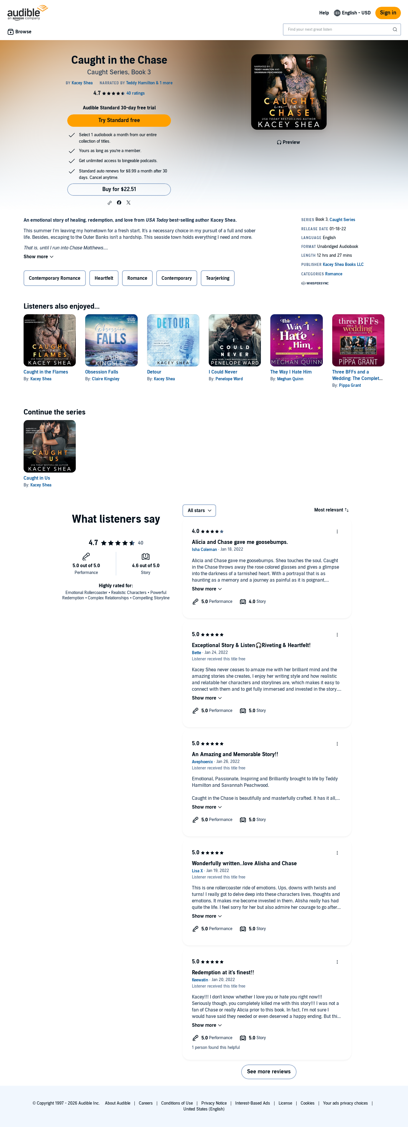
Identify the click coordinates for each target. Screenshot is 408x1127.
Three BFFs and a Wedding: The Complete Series (357, 378)
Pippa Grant (350, 385)
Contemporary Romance (54, 278)
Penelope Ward (229, 378)
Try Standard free (119, 120)
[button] (109, 202)
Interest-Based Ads (252, 1103)
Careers (146, 1103)
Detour (154, 372)
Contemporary (177, 278)
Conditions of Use (177, 1103)
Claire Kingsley (105, 378)
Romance (137, 278)
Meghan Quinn (290, 378)
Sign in (388, 13)
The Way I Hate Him (291, 372)
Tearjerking (217, 278)
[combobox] (342, 29)
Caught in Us (37, 478)
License (285, 1103)
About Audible (117, 1103)
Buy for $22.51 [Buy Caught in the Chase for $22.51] (119, 189)
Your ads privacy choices (345, 1103)
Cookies (308, 1103)
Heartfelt (104, 278)
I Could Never (223, 372)
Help (324, 13)
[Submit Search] (395, 29)
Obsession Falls (101, 372)
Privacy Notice (214, 1103)
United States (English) (204, 1109)
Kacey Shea (40, 378)
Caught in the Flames (46, 372)
